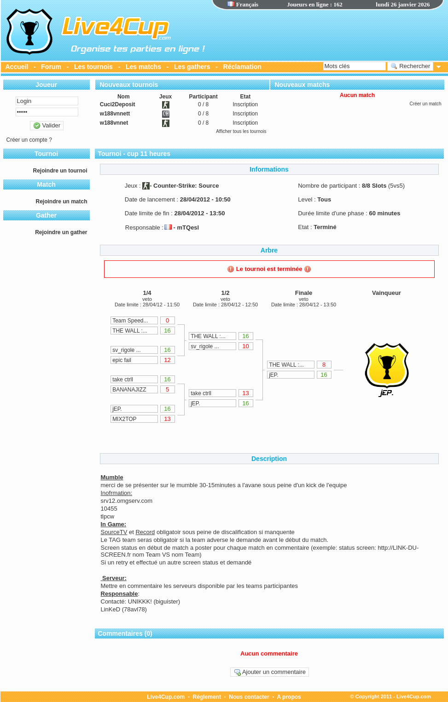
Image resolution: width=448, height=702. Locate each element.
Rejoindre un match (61, 201)
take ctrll (122, 379)
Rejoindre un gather (61, 232)
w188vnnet (114, 123)
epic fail (121, 360)
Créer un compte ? (29, 140)
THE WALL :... (129, 331)
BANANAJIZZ (129, 389)
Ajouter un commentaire (269, 672)
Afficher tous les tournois (241, 131)
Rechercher (410, 66)
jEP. (117, 409)
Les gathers (192, 66)
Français (243, 4)
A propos (289, 697)
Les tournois (93, 66)
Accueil (17, 66)
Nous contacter (249, 697)
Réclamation (242, 66)
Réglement (207, 697)
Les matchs (143, 66)
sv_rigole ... (126, 350)
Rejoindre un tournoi (60, 170)
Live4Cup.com (166, 697)
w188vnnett (115, 113)
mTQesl (188, 227)
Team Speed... (130, 320)
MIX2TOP (124, 419)
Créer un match (426, 103)
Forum (51, 66)
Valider (46, 125)
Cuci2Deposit (117, 104)
